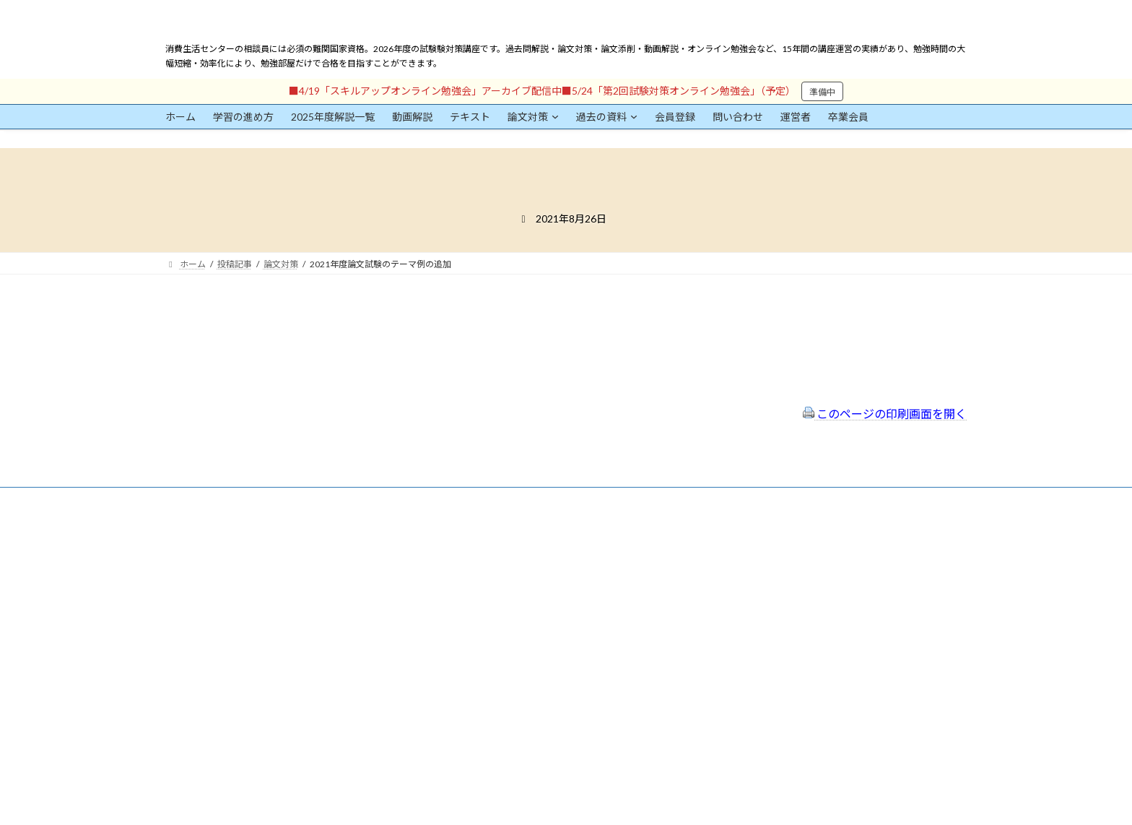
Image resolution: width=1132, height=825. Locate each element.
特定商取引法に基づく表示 (505, 556)
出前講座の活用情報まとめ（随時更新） (531, 634)
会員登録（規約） (487, 537)
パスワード (187, 671)
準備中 (822, 92)
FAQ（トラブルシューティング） (517, 614)
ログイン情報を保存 (227, 745)
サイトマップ (479, 595)
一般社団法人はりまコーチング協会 (783, 543)
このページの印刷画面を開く (885, 413)
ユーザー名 (187, 605)
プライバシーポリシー (496, 576)
